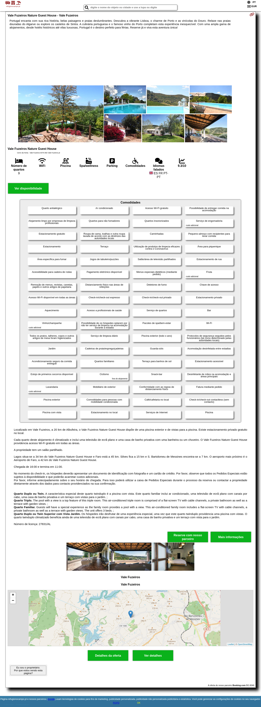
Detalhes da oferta (108, 655)
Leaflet (231, 644)
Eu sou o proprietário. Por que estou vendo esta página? (28, 670)
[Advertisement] (130, 57)
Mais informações (231, 537)
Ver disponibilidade (28, 188)
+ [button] (13, 595)
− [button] (13, 601)
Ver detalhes (153, 655)
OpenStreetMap (245, 644)
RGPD (116, 703)
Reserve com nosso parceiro (188, 537)
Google (51, 699)
